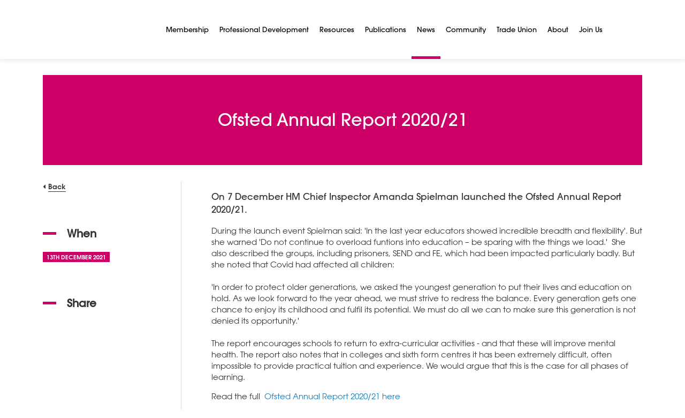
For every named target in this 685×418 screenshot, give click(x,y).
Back (57, 186)
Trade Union (517, 29)
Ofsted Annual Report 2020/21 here (332, 396)
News (426, 29)
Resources (336, 29)
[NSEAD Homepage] (96, 29)
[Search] (620, 29)
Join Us (591, 29)
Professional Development (264, 29)
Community (466, 29)
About (557, 29)
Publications (385, 29)
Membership (187, 29)
